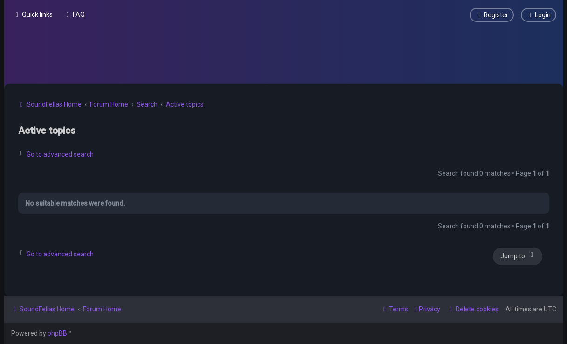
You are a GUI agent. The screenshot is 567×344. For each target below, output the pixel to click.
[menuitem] (74, 14)
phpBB (57, 333)
